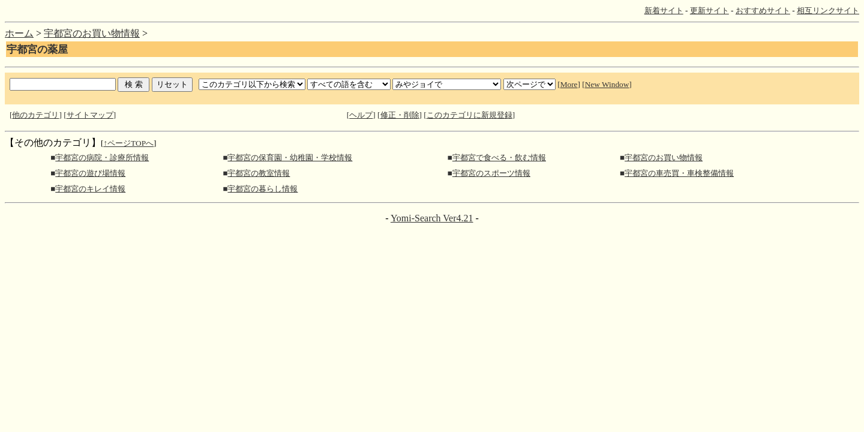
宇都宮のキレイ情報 (90, 188)
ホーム (19, 33)
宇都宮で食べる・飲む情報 (499, 157)
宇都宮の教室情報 (258, 173)
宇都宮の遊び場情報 (90, 173)
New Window (607, 84)
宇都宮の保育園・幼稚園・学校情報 (289, 157)
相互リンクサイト (828, 10)
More (569, 84)
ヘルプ (361, 114)
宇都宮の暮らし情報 (262, 188)
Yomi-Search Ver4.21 (432, 218)
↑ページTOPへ (128, 143)
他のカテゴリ (35, 114)
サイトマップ (90, 114)
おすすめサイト (763, 10)
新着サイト (663, 10)
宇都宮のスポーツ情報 (491, 173)
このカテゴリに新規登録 (469, 114)
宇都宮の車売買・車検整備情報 (679, 173)
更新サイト (709, 10)
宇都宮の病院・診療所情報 (102, 157)
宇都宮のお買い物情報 (92, 33)
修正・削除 (399, 114)
